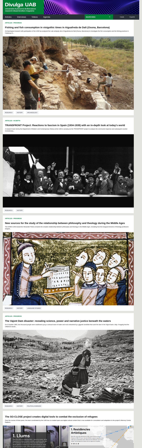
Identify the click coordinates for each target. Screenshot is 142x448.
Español (132, 17)
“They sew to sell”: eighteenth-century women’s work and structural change (101, 292)
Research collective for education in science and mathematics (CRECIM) (97, 376)
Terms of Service (34, 416)
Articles (8, 17)
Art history (21, 274)
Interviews (21, 17)
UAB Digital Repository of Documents (70, 375)
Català (122, 17)
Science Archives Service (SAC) (70, 365)
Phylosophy (39, 336)
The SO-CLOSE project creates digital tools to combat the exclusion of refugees (31, 160)
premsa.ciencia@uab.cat (83, 402)
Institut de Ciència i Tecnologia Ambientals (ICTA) (123, 376)
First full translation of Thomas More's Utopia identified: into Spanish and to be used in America (34, 286)
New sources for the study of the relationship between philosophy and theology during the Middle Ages (35, 95)
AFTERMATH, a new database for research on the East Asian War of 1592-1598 (101, 227)
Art (59, 274)
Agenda (46, 17)
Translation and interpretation (29, 211)
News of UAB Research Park (13, 382)
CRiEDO (90, 386)
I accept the (35, 425)
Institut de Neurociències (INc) (124, 365)
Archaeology (32, 80)
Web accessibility (86, 434)
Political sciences (102, 148)
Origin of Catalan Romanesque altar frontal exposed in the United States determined (35, 223)
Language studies (34, 148)
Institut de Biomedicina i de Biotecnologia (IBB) (124, 387)
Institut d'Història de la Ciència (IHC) (96, 365)
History (20, 80)
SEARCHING (90, 17)
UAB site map (101, 434)
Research (8, 80)
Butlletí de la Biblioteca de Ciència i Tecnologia (42, 365)
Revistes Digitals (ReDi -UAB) (39, 375)
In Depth (85, 23)
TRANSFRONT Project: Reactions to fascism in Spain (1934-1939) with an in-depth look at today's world (102, 30)
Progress (18, 23)
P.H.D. (7, 336)
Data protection (54, 434)
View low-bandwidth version (9, 447)
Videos (35, 17)
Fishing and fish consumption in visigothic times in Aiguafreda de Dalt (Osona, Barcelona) (34, 29)
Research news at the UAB (11, 372)
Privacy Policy (64, 414)
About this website (69, 434)
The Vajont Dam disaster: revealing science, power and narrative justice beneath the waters (102, 97)
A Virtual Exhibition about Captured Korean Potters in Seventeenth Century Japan (102, 162)
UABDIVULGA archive (14, 364)
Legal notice (40, 425)
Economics (99, 344)
